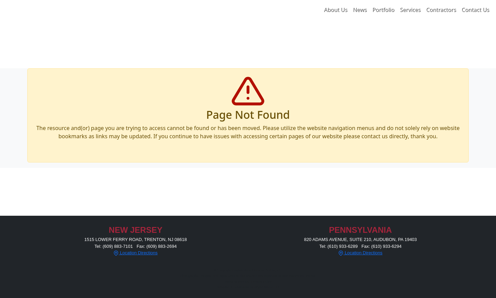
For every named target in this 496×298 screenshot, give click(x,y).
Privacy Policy (261, 281)
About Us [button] (335, 9)
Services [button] (410, 9)
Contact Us (475, 9)
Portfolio (383, 9)
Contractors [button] (441, 9)
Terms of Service (236, 281)
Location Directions (135, 252)
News (360, 9)
